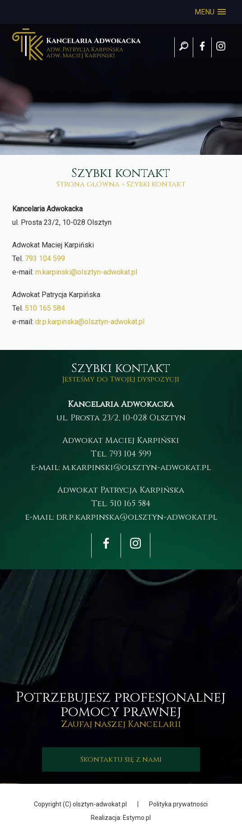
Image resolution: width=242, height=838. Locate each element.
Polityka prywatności (178, 804)
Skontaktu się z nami (121, 759)
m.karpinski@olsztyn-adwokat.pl (86, 272)
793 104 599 (45, 258)
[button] (210, 12)
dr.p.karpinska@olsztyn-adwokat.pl (89, 321)
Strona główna (88, 184)
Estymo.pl (137, 817)
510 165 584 (45, 308)
